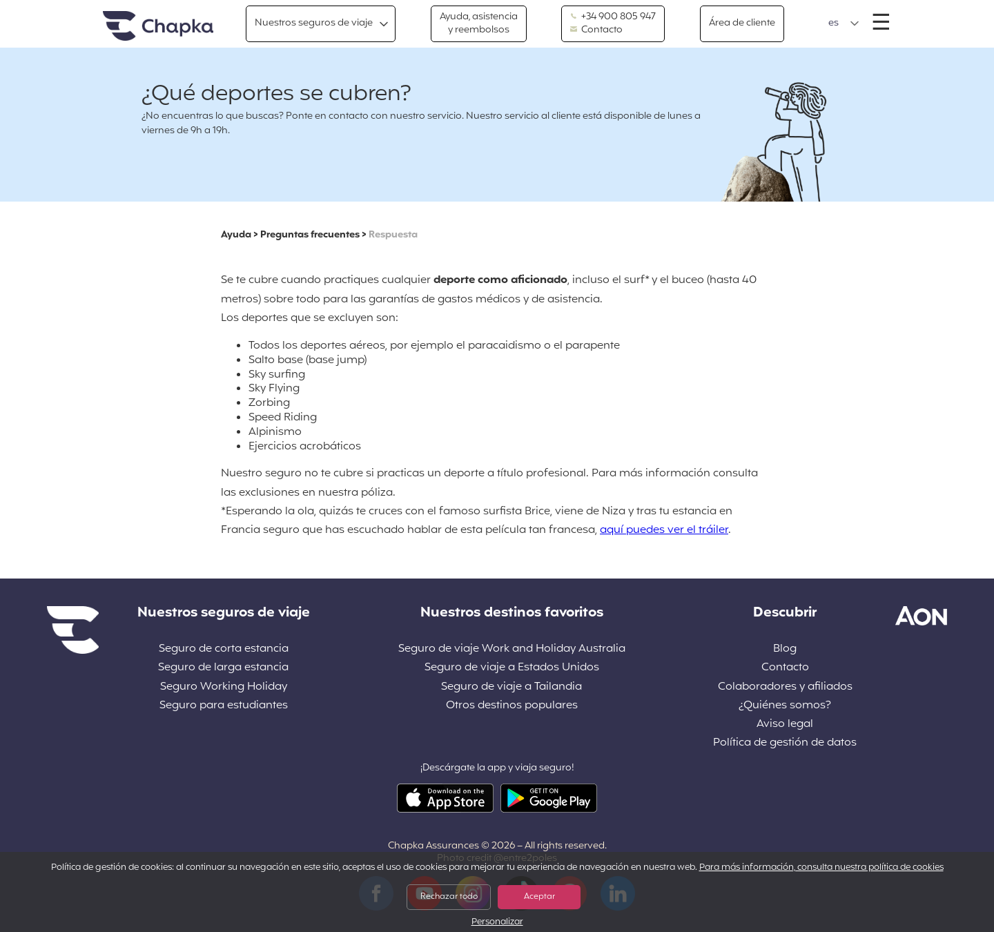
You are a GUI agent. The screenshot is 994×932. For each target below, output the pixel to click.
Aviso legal (785, 724)
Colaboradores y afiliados (785, 687)
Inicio (158, 26)
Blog (785, 649)
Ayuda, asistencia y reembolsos (479, 23)
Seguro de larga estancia (223, 668)
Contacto (596, 30)
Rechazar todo (449, 897)
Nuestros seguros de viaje (314, 23)
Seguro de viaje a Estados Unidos (512, 668)
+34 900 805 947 (613, 17)
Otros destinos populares (512, 706)
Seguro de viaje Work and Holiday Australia (511, 649)
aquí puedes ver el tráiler (664, 530)
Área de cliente (742, 23)
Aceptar (539, 897)
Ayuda (236, 235)
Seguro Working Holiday (223, 687)
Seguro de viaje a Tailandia (511, 687)
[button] (844, 23)
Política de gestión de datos (785, 743)
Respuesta (393, 235)
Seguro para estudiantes (223, 706)
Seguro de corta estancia (224, 649)
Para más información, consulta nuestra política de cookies (821, 868)
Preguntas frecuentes (310, 235)
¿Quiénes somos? (785, 706)
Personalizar (497, 923)
